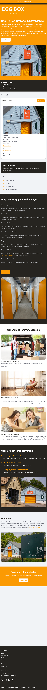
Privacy (3, 659)
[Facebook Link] (2, 680)
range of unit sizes (6, 255)
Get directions (7, 146)
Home (2, 653)
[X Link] (9, 680)
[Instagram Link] (6, 680)
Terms (2, 657)
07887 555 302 (5, 673)
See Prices (6, 40)
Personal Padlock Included (23, 1)
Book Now (6, 272)
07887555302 (7, 151)
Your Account (4, 655)
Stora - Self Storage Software (27, 687)
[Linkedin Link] (12, 680)
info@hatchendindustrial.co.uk (8, 675)
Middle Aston (7, 101)
